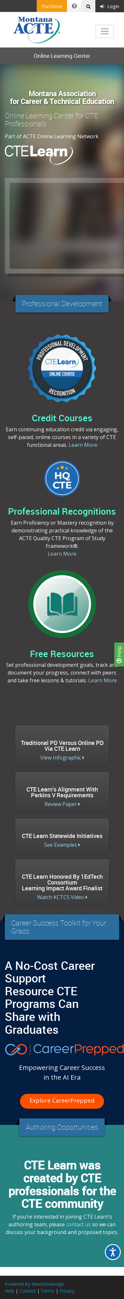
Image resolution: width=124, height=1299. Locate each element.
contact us (78, 1224)
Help (119, 654)
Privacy (67, 1291)
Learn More (83, 444)
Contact (27, 1291)
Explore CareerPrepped (62, 1100)
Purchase (52, 6)
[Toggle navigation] (104, 31)
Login (109, 6)
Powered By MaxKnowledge (34, 1284)
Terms (47, 1291)
